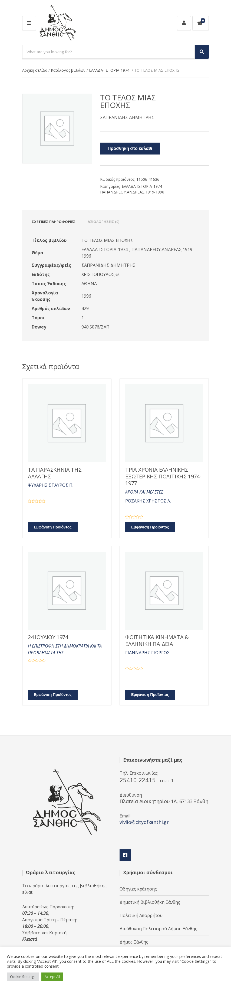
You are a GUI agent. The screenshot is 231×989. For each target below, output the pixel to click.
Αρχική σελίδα (34, 70)
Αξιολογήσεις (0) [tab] (103, 221)
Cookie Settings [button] (22, 976)
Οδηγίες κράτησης (138, 889)
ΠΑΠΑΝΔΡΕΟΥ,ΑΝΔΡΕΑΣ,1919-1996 (132, 192)
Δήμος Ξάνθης (134, 942)
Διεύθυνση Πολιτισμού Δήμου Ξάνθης (158, 929)
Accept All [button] (52, 976)
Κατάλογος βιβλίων (68, 70)
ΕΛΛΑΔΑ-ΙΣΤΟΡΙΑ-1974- (110, 70)
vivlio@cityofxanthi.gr (144, 822)
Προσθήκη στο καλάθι (130, 149)
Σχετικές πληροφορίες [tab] (53, 221)
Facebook (125, 855)
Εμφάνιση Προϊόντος (53, 527)
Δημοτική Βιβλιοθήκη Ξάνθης (150, 902)
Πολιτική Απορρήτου (141, 915)
